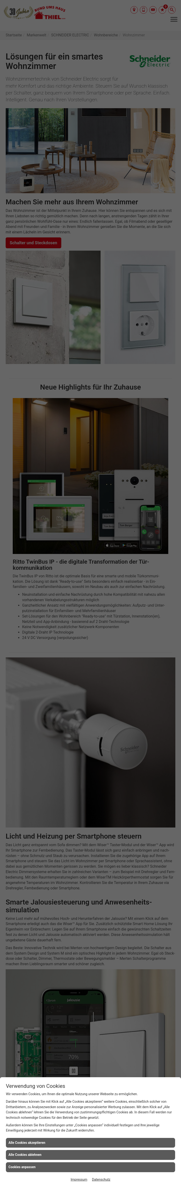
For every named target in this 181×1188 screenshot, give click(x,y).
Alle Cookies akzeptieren (26, 1143)
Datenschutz (101, 1179)
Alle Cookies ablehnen (24, 1155)
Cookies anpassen (22, 1167)
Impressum (79, 1179)
